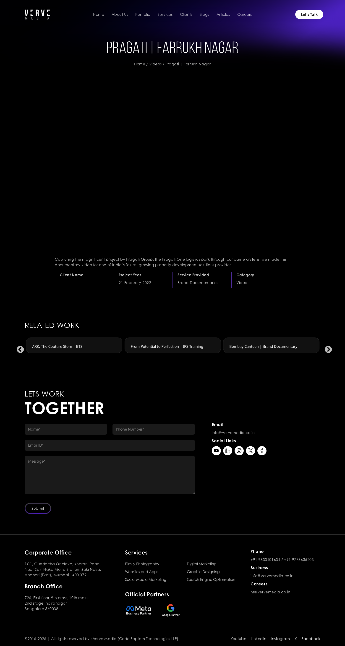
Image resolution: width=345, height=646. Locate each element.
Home (98, 14)
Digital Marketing (202, 564)
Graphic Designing (203, 571)
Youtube (238, 638)
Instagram (280, 638)
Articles (223, 14)
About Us (120, 14)
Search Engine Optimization (211, 579)
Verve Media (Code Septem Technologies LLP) (135, 638)
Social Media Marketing (145, 579)
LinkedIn (258, 638)
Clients (186, 14)
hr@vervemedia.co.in (270, 592)
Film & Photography (142, 564)
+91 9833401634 (265, 559)
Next (326, 348)
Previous (18, 348)
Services (165, 14)
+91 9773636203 (299, 559)
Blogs (204, 14)
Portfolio (142, 14)
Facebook (310, 638)
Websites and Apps (141, 571)
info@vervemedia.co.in (233, 432)
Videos (155, 64)
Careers (244, 14)
